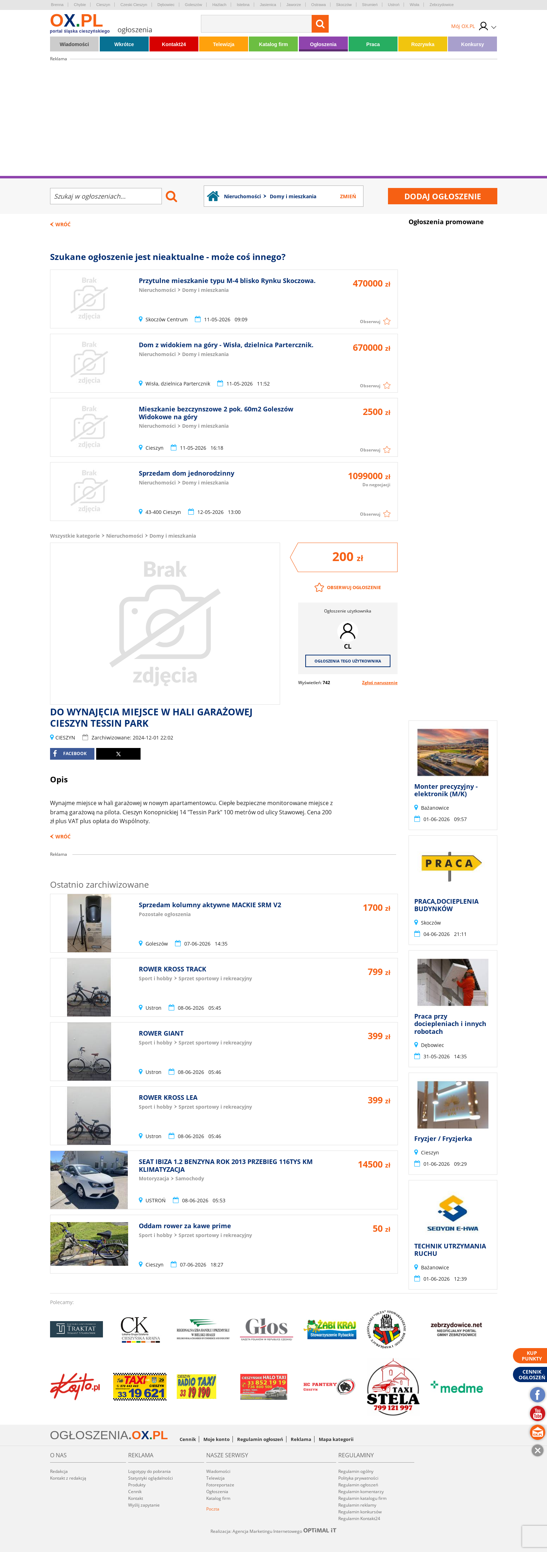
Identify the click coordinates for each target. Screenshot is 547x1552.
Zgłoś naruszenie (380, 683)
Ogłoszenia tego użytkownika (347, 661)
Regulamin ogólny (355, 1471)
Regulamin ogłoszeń (260, 1439)
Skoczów (344, 4)
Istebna (243, 4)
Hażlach (219, 4)
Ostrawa (318, 4)
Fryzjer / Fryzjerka (443, 1139)
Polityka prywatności (358, 1478)
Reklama (301, 1439)
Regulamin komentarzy (361, 1492)
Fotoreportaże (220, 1485)
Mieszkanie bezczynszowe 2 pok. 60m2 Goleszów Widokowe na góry (216, 413)
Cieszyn (103, 4)
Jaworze (293, 4)
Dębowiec (166, 4)
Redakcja (59, 1471)
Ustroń (393, 4)
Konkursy (472, 44)
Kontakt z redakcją (68, 1478)
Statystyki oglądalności (150, 1478)
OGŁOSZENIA (89, 1435)
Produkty (137, 1485)
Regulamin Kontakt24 (359, 1518)
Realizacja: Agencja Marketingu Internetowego (273, 1531)
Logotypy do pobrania (149, 1471)
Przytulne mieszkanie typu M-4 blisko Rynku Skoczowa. (227, 280)
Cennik (188, 1439)
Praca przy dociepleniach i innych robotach (450, 1024)
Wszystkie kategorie (75, 535)
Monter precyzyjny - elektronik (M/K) (446, 790)
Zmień (348, 196)
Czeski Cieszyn (133, 4)
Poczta (212, 1509)
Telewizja (223, 44)
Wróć (63, 224)
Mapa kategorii (336, 1439)
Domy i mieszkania (172, 535)
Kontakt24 (174, 44)
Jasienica (268, 4)
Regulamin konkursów (360, 1512)
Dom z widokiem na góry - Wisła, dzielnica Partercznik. (226, 344)
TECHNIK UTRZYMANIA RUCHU (450, 1250)
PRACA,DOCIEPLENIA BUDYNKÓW (446, 905)
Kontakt (135, 1498)
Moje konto (216, 1439)
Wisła (414, 4)
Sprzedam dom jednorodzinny (186, 473)
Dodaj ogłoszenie (442, 196)
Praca (373, 44)
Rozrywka (422, 44)
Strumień (370, 4)
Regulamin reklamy (357, 1505)
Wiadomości (74, 44)
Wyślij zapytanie (144, 1505)
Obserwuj (370, 321)
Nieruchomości (124, 535)
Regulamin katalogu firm (362, 1498)
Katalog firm (273, 44)
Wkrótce (124, 44)
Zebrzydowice (442, 4)
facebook (70, 753)
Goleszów (193, 4)
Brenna (57, 4)
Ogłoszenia (323, 44)
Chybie (80, 4)
